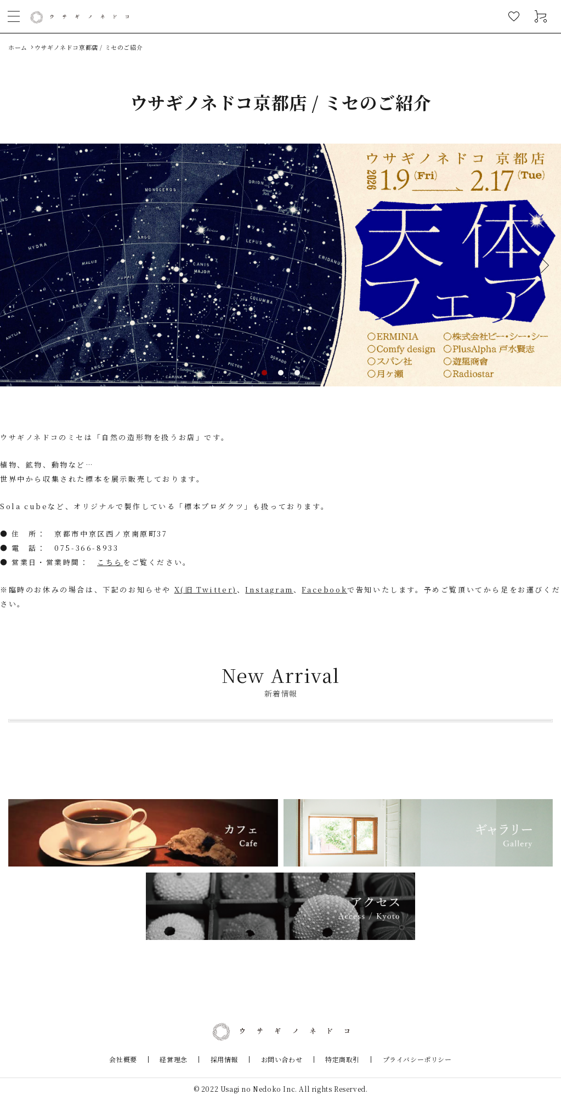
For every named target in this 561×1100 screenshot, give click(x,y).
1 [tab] (264, 372)
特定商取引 (332, 1059)
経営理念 (183, 1059)
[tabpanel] (280, 265)
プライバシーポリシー (399, 1059)
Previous (19, 264)
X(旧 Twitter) (205, 589)
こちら (110, 562)
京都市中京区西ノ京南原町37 (110, 533)
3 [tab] (297, 372)
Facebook (324, 589)
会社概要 (140, 1059)
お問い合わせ (278, 1059)
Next (541, 264)
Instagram (269, 589)
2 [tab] (281, 372)
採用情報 (227, 1059)
